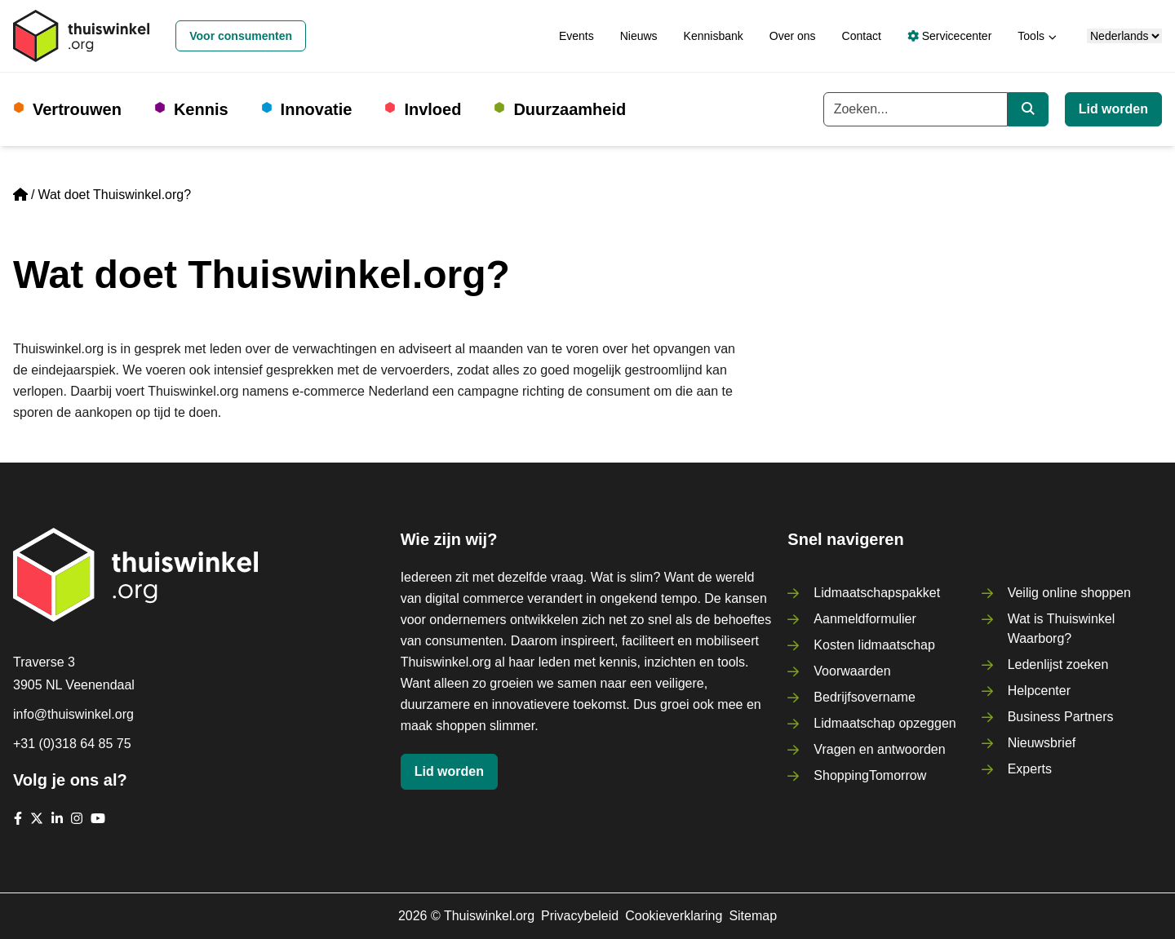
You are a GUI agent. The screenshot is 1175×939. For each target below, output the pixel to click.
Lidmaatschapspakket (877, 593)
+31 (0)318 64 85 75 (72, 744)
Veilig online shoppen (1069, 593)
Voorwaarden (852, 671)
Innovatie (316, 109)
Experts (1030, 769)
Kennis (201, 109)
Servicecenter (949, 35)
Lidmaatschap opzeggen (885, 723)
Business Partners (1061, 717)
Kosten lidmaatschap (874, 645)
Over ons (792, 35)
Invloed (432, 109)
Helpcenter (1039, 691)
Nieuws (639, 35)
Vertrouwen (77, 109)
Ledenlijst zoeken (1058, 664)
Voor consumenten (240, 35)
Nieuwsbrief (1042, 743)
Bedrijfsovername (865, 697)
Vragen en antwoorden (879, 749)
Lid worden (1113, 109)
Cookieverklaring (673, 916)
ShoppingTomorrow (870, 775)
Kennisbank (713, 35)
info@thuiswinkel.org (73, 714)
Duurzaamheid (569, 109)
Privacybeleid (580, 916)
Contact (861, 35)
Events (576, 35)
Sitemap (753, 916)
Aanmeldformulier (865, 619)
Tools (1031, 35)
